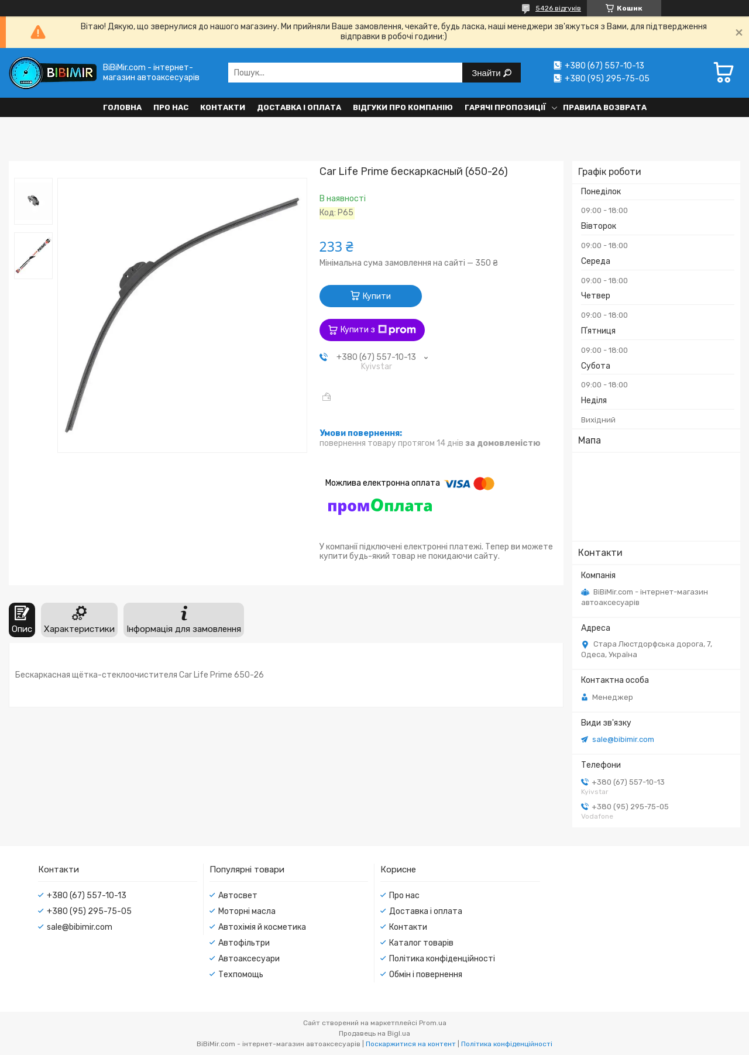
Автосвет (237, 896)
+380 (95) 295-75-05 (89, 911)
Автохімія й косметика (262, 927)
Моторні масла (247, 911)
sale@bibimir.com (623, 739)
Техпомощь (240, 975)
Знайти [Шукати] (487, 73)
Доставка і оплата (299, 107)
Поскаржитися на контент (411, 1044)
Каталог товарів (421, 943)
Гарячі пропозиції (505, 107)
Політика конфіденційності (442, 959)
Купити (377, 296)
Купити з (378, 330)
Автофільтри (244, 943)
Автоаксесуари (249, 959)
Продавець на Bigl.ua (374, 1033)
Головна (122, 107)
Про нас (170, 107)
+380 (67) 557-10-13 (86, 896)
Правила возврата (605, 107)
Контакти (222, 107)
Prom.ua (432, 1023)
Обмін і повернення (425, 975)
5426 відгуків (558, 8)
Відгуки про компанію (403, 107)
